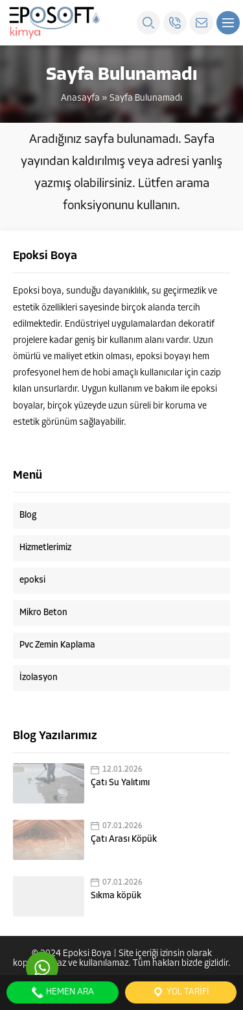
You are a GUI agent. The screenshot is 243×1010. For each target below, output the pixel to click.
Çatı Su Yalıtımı (120, 783)
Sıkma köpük (116, 896)
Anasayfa (80, 98)
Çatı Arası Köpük (124, 839)
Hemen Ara (62, 992)
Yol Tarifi (180, 992)
